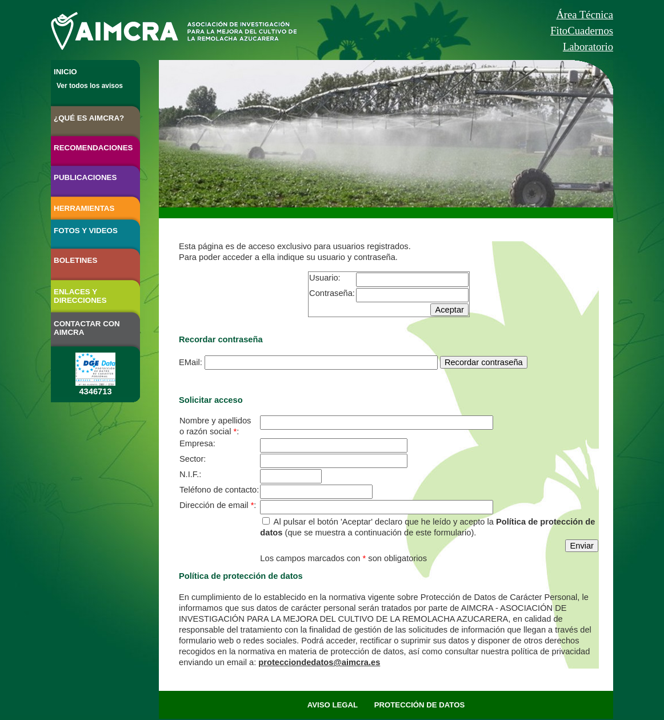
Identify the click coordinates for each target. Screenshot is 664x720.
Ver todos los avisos (90, 86)
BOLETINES (75, 260)
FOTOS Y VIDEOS (86, 230)
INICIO (65, 71)
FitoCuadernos (581, 31)
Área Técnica (584, 15)
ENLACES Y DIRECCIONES (80, 296)
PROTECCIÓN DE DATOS (419, 705)
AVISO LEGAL (332, 705)
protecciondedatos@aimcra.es (319, 662)
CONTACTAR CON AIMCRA (87, 328)
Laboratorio (588, 47)
